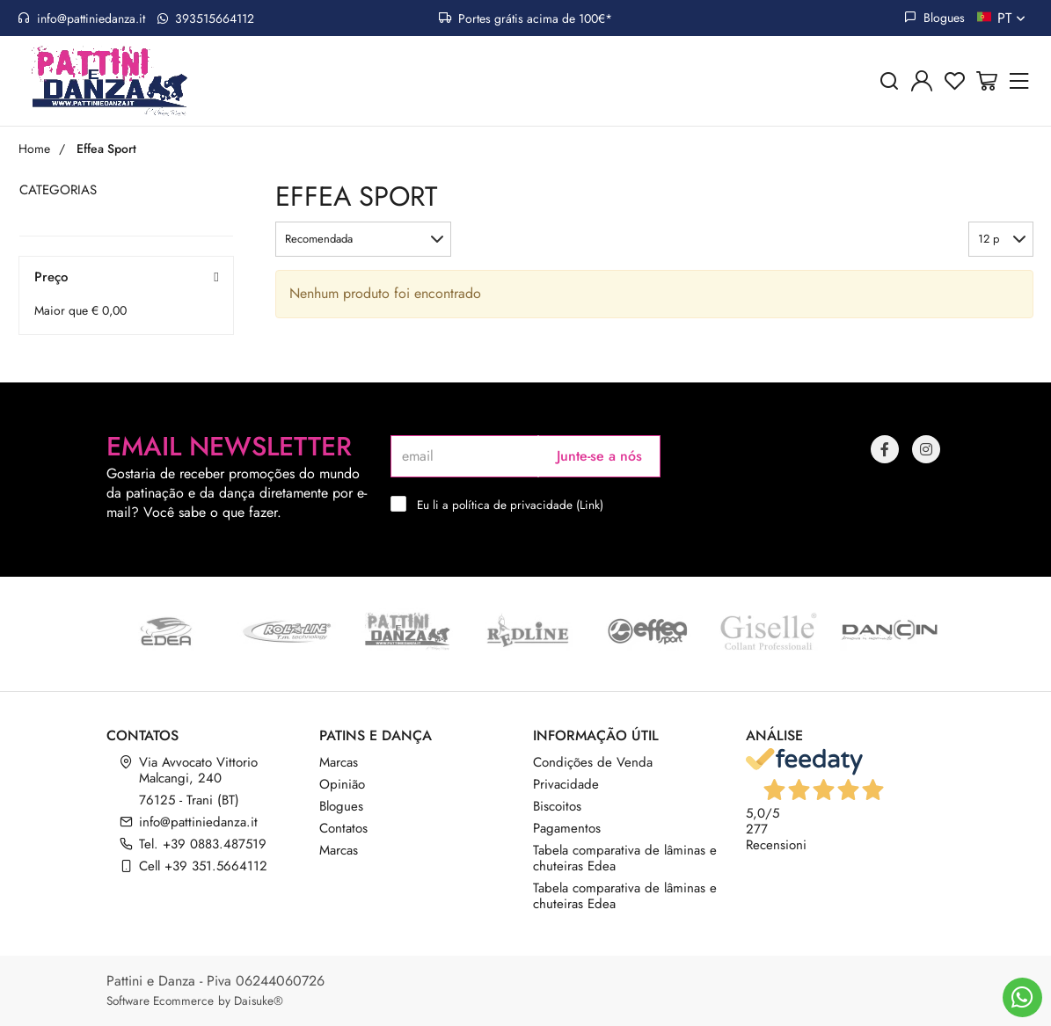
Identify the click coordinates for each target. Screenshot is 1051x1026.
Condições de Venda (593, 762)
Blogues (934, 17)
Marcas (338, 762)
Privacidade (566, 784)
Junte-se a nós (599, 456)
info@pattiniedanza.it (81, 18)
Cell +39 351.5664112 (203, 866)
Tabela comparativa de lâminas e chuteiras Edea (625, 858)
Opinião (342, 784)
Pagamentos (567, 828)
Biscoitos (557, 806)
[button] (363, 239)
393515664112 (205, 18)
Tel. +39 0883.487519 (202, 844)
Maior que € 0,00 (80, 310)
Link (590, 504)
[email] (464, 456)
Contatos (343, 828)
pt (1013, 18)
